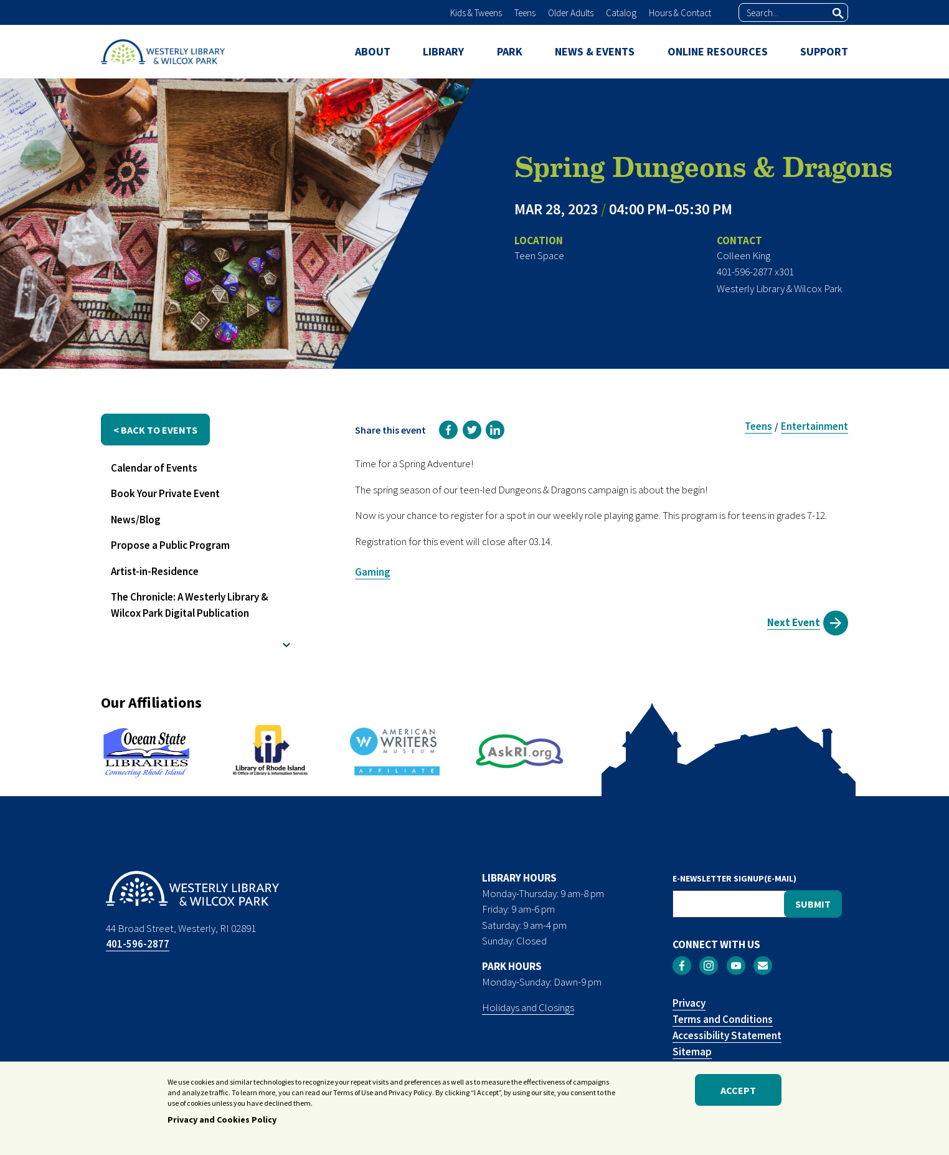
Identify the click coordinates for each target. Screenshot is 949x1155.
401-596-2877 (137, 944)
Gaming (372, 572)
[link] (448, 430)
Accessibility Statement (727, 1035)
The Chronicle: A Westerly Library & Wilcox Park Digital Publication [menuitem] (189, 605)
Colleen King (743, 255)
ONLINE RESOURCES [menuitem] (718, 51)
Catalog (621, 13)
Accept (738, 1090)
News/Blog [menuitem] (136, 519)
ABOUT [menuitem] (372, 51)
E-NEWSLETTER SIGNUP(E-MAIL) (734, 878)
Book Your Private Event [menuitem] (165, 493)
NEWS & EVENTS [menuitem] (595, 51)
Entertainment (814, 426)
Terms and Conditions (723, 1019)
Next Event (793, 622)
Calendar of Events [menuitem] (154, 468)
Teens (525, 13)
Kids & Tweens (476, 13)
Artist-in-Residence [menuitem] (155, 571)
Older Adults (570, 13)
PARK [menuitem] (509, 51)
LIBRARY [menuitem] (443, 51)
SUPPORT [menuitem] (824, 51)
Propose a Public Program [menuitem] (170, 545)
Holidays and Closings (528, 1007)
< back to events (155, 430)
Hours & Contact (680, 13)
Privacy (689, 1003)
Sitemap (692, 1051)
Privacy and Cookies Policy (222, 1119)
